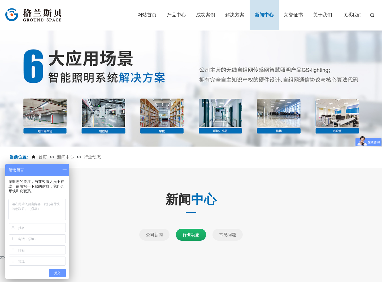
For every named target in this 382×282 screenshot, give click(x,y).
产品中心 (176, 14)
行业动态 (92, 157)
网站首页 (147, 14)
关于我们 (322, 14)
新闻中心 (264, 14)
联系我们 (352, 14)
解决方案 (234, 14)
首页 (42, 157)
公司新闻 (154, 234)
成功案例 (205, 14)
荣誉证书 (293, 14)
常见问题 (227, 234)
